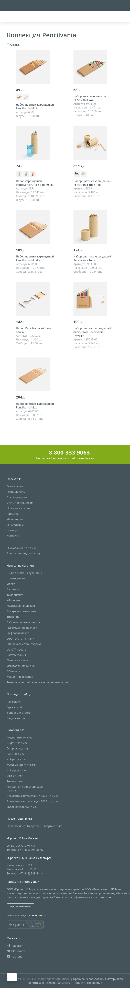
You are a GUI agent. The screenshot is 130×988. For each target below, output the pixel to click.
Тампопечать (15, 595)
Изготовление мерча (21, 666)
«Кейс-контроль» (22, 807)
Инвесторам (15, 519)
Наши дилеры (16, 492)
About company (23, 553)
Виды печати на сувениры (24, 573)
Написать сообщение (88, 983)
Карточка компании (20, 906)
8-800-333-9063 (65, 452)
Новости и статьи (18, 508)
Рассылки (13, 514)
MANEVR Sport (21, 765)
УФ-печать (14, 600)
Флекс (11, 584)
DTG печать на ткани (20, 638)
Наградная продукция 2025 (25, 788)
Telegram (15, 946)
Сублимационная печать (23, 622)
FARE (15, 754)
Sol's (15, 776)
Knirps (16, 759)
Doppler (17, 748)
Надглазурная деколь (21, 606)
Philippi (16, 770)
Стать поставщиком (20, 503)
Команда (13, 530)
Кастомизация (16, 655)
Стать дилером (17, 497)
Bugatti (17, 743)
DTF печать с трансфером (24, 644)
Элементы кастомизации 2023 (32, 796)
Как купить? (15, 702)
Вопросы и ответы (19, 713)
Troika (15, 781)
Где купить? (14, 707)
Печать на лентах (18, 660)
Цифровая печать (18, 633)
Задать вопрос (16, 718)
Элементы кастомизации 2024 (32, 801)
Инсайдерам (15, 525)
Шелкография (16, 578)
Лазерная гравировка (21, 611)
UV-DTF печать (16, 649)
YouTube (15, 956)
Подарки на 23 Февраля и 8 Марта (34, 826)
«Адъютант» (20, 737)
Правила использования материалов (98, 979)
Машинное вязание (20, 677)
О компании (15, 486)
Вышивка (13, 589)
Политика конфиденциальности (49, 983)
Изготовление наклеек (22, 627)
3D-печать (13, 671)
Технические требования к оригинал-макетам (37, 682)
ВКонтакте (16, 951)
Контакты (13, 536)
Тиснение (13, 617)
